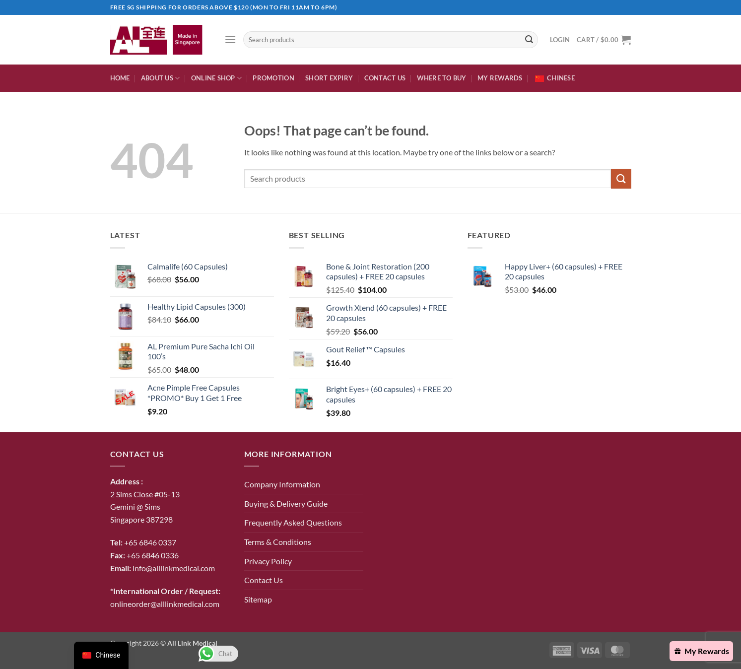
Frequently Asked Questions (293, 522)
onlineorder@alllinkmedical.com (164, 603)
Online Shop (216, 78)
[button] (230, 39)
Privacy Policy (268, 561)
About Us (160, 78)
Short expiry (329, 78)
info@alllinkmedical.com (174, 568)
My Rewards (500, 78)
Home (120, 78)
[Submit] (529, 39)
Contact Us (385, 78)
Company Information (282, 484)
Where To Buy (442, 78)
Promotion (273, 78)
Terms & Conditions (277, 541)
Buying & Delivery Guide (286, 503)
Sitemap (258, 599)
